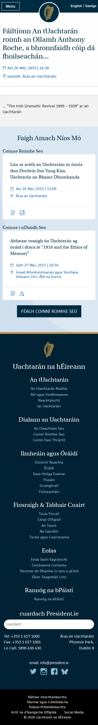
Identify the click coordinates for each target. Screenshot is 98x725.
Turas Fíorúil (49, 513)
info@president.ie (54, 663)
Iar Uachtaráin (49, 406)
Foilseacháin (49, 491)
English (76, 6)
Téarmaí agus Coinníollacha (47, 702)
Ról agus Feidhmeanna (49, 394)
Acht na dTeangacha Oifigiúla (33, 712)
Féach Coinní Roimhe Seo (49, 311)
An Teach (49, 525)
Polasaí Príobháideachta (47, 707)
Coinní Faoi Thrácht (49, 440)
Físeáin (49, 479)
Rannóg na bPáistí (49, 599)
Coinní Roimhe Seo (49, 434)
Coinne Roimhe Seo (23, 151)
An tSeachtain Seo (49, 428)
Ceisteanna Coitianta (49, 565)
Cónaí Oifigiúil (49, 519)
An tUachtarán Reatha (49, 388)
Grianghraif (49, 485)
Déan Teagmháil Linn (49, 576)
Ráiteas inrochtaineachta (47, 697)
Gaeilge (90, 6)
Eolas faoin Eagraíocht (49, 559)
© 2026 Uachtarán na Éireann (47, 717)
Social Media (74, 712)
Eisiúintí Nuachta (49, 462)
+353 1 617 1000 (25, 636)
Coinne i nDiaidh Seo (24, 227)
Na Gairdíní (49, 531)
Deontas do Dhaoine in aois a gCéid (49, 571)
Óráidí (49, 468)
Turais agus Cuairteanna (49, 537)
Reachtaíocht (49, 400)
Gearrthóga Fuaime (49, 473)
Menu (10, 6)
